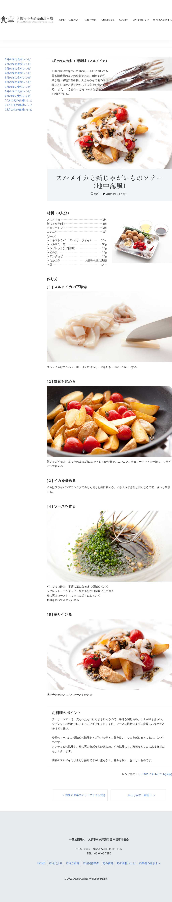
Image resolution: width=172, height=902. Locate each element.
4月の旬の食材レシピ (18, 73)
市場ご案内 (91, 20)
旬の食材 (123, 20)
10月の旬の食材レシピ (18, 100)
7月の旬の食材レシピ (18, 86)
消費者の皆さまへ (162, 20)
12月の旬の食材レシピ (18, 109)
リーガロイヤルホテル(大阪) (155, 774)
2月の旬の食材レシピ (18, 64)
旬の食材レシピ (141, 20)
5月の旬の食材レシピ (18, 77)
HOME (61, 20)
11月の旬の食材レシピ (18, 104)
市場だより (75, 20)
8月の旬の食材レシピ (18, 91)
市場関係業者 (108, 20)
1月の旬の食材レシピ (18, 59)
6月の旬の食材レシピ (18, 82)
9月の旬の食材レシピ (18, 95)
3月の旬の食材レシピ (18, 68)
